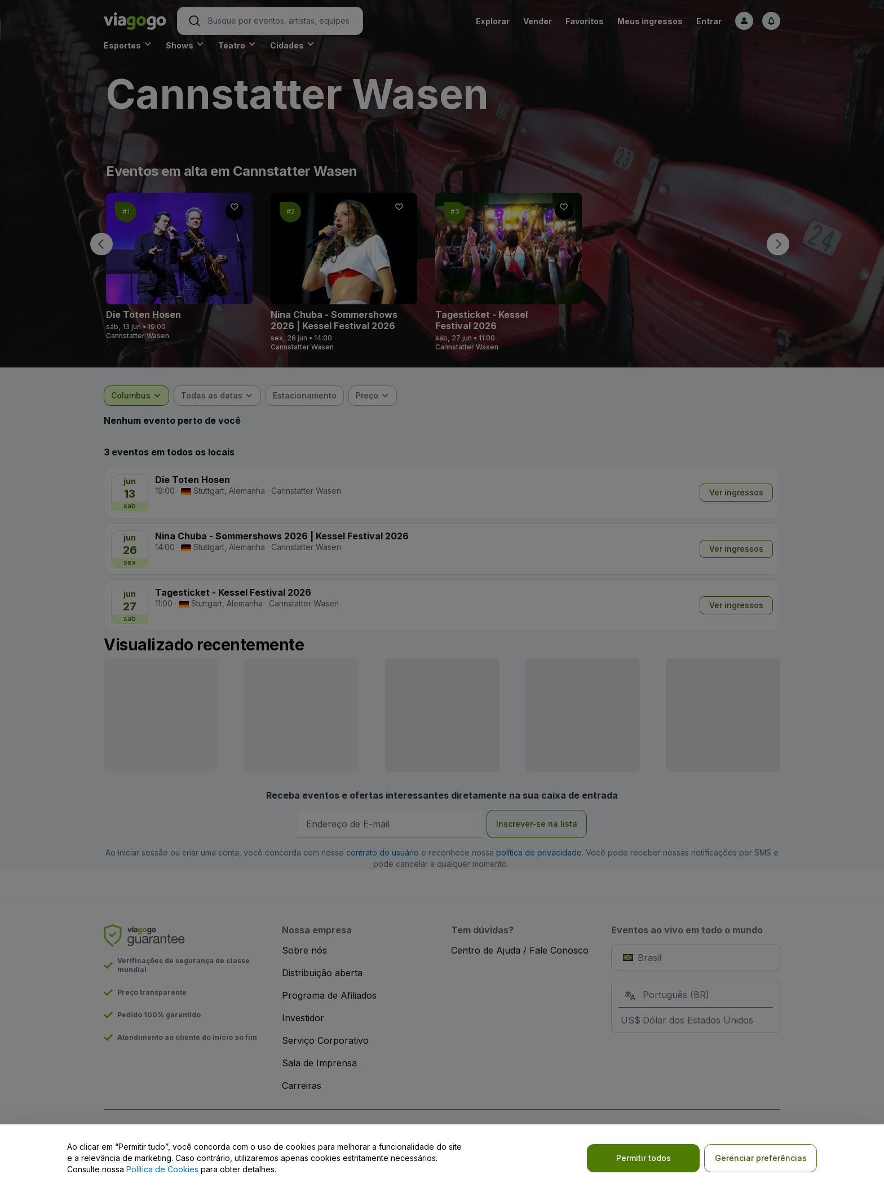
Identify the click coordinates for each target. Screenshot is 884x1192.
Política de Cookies (162, 1169)
